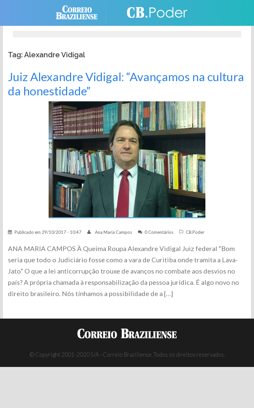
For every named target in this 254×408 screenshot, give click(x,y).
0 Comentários (159, 232)
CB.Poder (195, 232)
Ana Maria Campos (113, 232)
